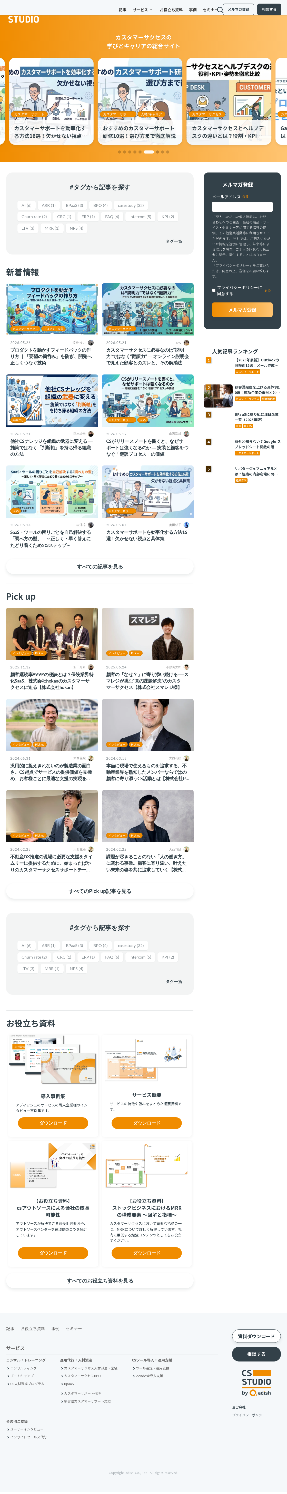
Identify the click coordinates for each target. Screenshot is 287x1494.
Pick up (39, 654)
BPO (105, 205)
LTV (52, 229)
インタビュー (21, 654)
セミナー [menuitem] (194, 12)
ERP (92, 217)
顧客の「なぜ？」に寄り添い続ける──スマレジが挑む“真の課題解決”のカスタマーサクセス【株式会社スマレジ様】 (147, 682)
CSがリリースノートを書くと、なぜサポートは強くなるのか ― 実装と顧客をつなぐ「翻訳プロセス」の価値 (147, 448)
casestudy (138, 205)
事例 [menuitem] (177, 12)
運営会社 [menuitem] (238, 1409)
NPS (104, 229)
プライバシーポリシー (232, 265)
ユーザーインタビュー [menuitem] (27, 1431)
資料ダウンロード (256, 1338)
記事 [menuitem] (107, 12)
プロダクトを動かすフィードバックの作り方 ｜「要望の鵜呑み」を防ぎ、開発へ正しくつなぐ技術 (51, 357)
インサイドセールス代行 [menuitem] (28, 1439)
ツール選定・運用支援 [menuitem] (152, 1370)
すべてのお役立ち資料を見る (100, 1282)
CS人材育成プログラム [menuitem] (27, 1385)
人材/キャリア (154, 114)
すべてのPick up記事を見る (100, 892)
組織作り (18, 421)
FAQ (117, 217)
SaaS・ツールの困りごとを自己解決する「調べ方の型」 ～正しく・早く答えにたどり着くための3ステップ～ (50, 539)
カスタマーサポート (33, 114)
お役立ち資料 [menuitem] (155, 12)
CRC (67, 217)
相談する (265, 12)
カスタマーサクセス (210, 114)
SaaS (143, 421)
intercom (148, 217)
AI (27, 205)
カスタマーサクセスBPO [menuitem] (82, 1377)
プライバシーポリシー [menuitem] (248, 1417)
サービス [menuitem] (127, 12)
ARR (50, 205)
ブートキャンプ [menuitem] (22, 1377)
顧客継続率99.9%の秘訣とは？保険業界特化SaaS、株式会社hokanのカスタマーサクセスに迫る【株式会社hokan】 (51, 682)
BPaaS (77, 205)
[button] (119, 152)
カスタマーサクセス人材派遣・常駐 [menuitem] (90, 1370)
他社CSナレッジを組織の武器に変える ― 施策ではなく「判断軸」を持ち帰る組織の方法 (51, 448)
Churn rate (36, 217)
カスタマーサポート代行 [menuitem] (82, 1395)
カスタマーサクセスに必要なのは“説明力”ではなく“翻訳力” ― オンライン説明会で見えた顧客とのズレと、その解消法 (147, 357)
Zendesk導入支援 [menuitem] (149, 1377)
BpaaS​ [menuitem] (69, 1385)
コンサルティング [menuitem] (23, 1370)
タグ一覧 (173, 242)
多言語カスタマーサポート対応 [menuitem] (87, 1403)
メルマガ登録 (234, 12)
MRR (78, 229)
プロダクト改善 (53, 329)
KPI (28, 229)
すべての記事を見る (100, 567)
